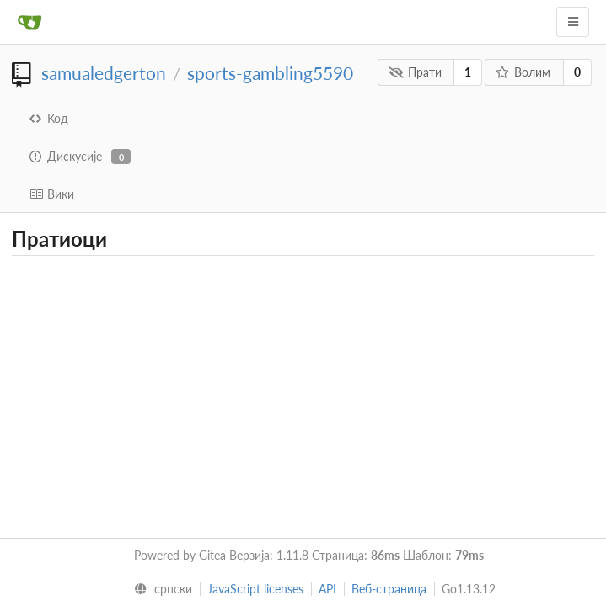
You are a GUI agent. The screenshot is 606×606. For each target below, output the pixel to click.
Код (48, 118)
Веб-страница (388, 589)
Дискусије (80, 156)
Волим (523, 72)
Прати (415, 72)
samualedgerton (103, 72)
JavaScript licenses (255, 589)
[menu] (158, 589)
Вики (51, 194)
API (327, 589)
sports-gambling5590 (270, 72)
